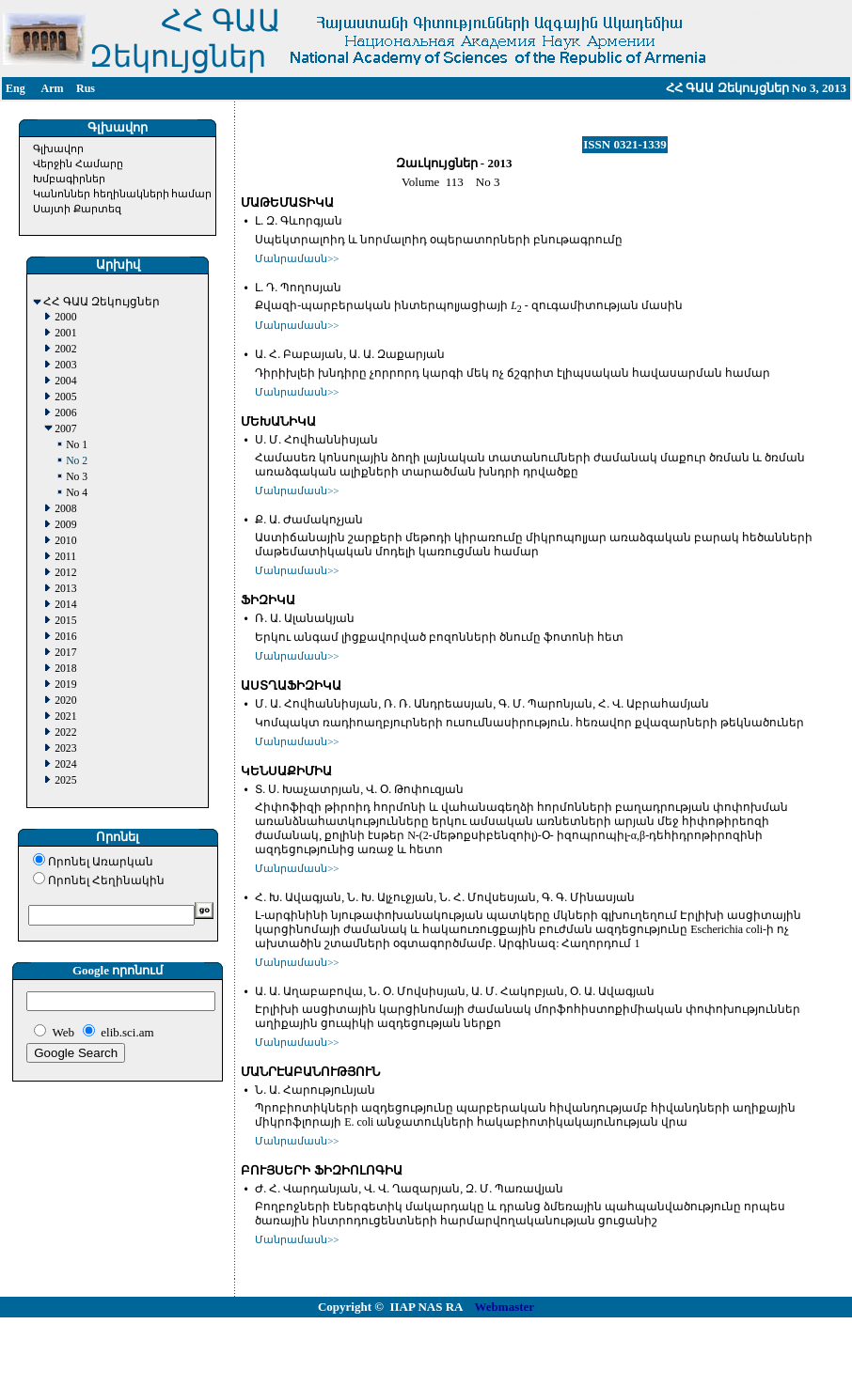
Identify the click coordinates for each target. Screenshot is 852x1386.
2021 (65, 716)
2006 (65, 413)
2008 (65, 509)
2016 (65, 637)
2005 (65, 397)
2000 (65, 317)
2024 (65, 764)
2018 (65, 668)
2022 (65, 732)
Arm (52, 88)
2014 (65, 605)
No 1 (76, 445)
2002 (65, 349)
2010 (65, 541)
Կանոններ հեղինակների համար (123, 193)
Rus (85, 88)
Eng (15, 88)
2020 (65, 700)
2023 (65, 748)
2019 (65, 684)
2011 (65, 557)
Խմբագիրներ (69, 178)
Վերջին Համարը (78, 163)
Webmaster (505, 1307)
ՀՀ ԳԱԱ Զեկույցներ (101, 302)
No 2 (76, 461)
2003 (65, 365)
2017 (65, 652)
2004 (65, 381)
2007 (65, 429)
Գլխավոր (58, 148)
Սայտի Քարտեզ (77, 208)
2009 (65, 525)
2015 (65, 621)
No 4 (76, 493)
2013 (65, 589)
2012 (65, 573)
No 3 (76, 477)
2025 (65, 780)
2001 (65, 333)
